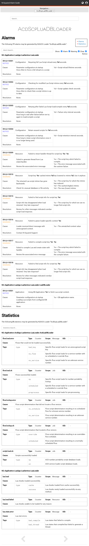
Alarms (81, 41)
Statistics (82, 44)
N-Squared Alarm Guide (11, 3)
